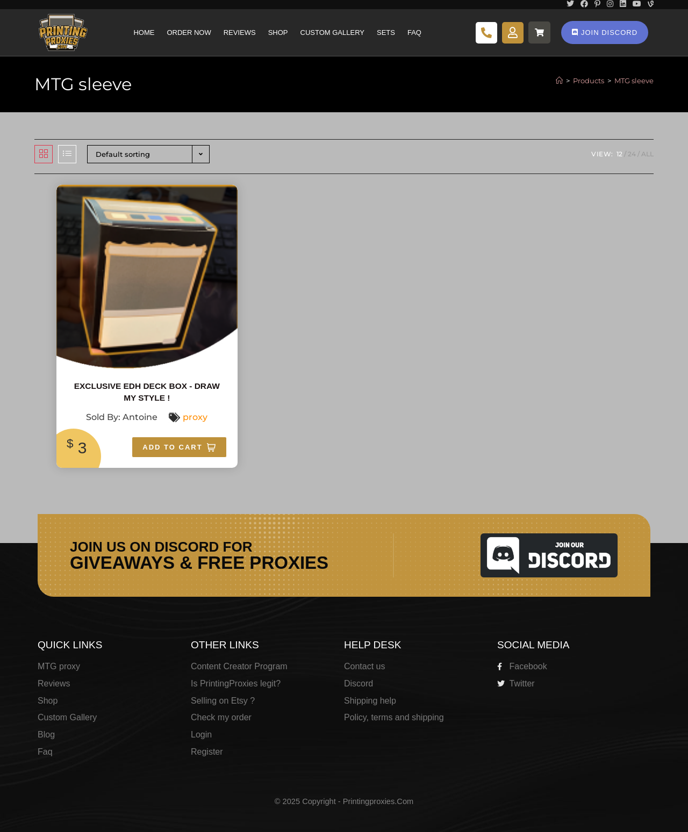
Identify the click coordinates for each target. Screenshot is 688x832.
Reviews (240, 32)
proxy (195, 417)
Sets (386, 32)
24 (632, 154)
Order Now (189, 32)
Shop (278, 32)
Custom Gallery (332, 32)
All (647, 154)
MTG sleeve (634, 80)
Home (143, 32)
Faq (414, 32)
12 (619, 154)
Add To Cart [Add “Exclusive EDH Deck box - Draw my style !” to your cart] (172, 447)
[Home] (559, 80)
